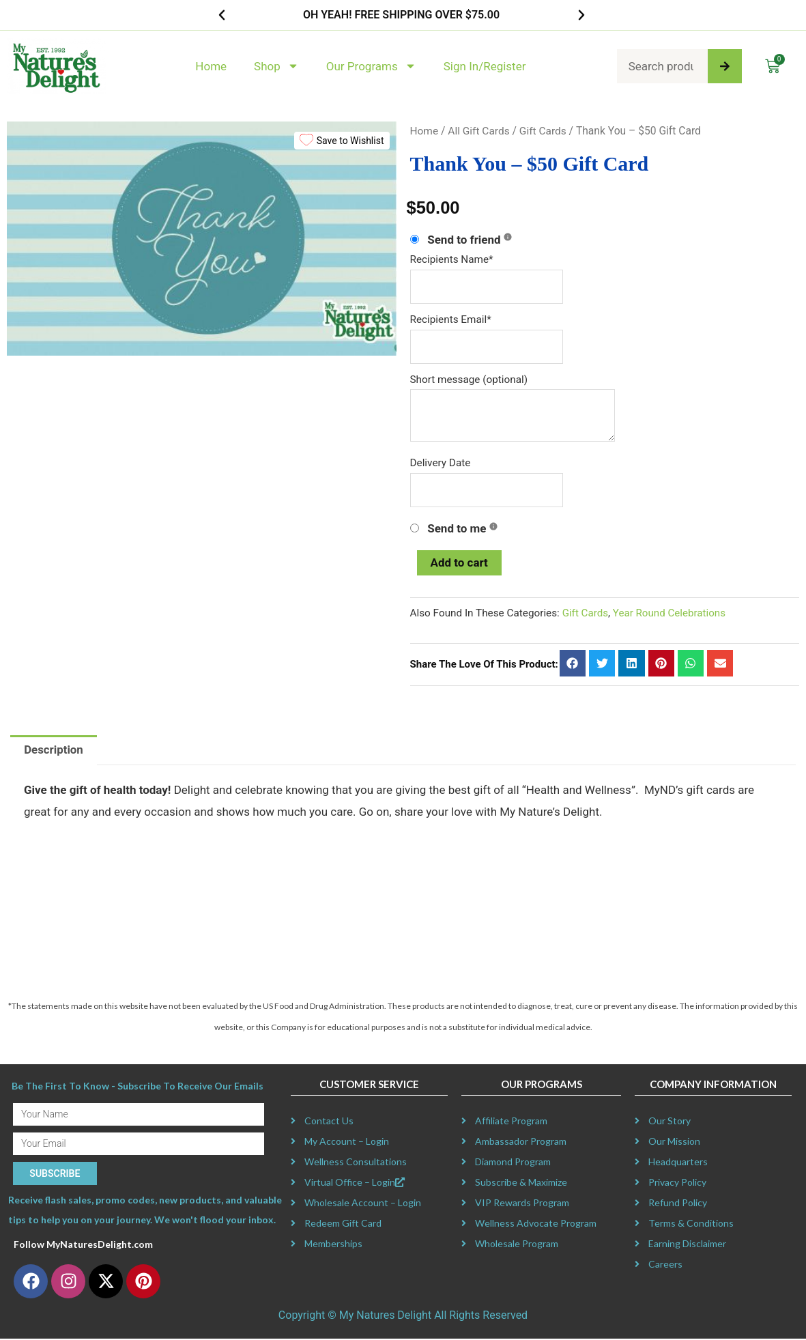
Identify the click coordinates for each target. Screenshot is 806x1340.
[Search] (725, 66)
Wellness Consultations (355, 1163)
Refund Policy (677, 1204)
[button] (222, 15)
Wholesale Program (516, 1245)
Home (211, 66)
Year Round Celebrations (671, 614)
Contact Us (329, 1122)
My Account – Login (346, 1143)
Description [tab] (53, 751)
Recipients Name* (451, 259)
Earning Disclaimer (687, 1245)
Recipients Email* (450, 319)
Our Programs (371, 66)
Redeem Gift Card (343, 1225)
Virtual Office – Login (354, 1184)
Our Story (669, 1122)
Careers (665, 1266)
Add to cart (460, 564)
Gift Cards (544, 130)
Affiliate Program (511, 1122)
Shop (276, 66)
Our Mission (674, 1143)
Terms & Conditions (691, 1225)
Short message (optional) (469, 379)
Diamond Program (513, 1163)
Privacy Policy (677, 1184)
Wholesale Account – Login (362, 1204)
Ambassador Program (520, 1143)
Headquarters (678, 1163)
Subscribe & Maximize (521, 1184)
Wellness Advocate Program (535, 1225)
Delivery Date (440, 464)
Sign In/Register (485, 66)
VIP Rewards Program (522, 1204)
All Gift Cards (479, 130)
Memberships (333, 1245)
